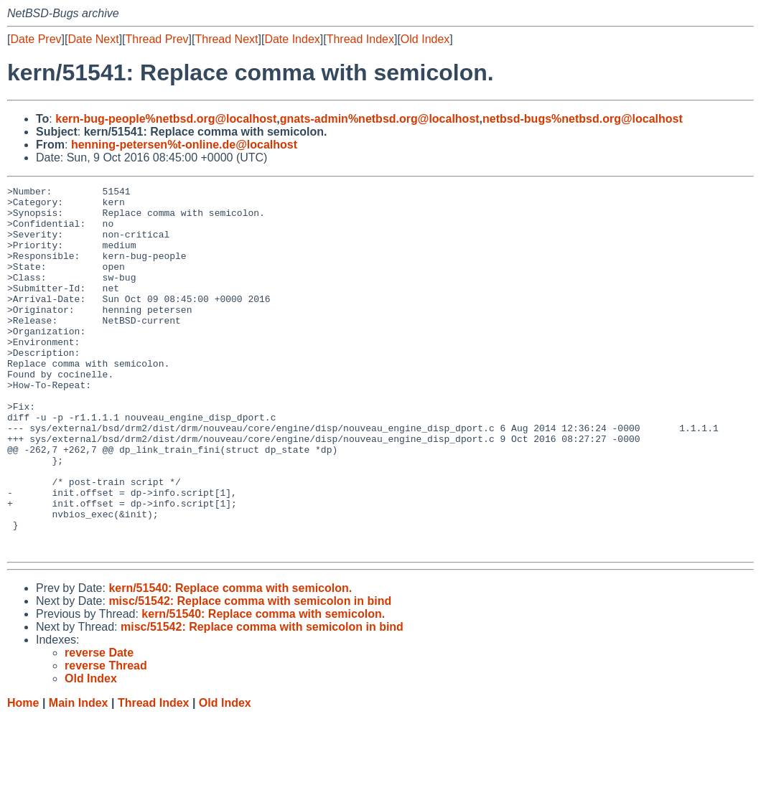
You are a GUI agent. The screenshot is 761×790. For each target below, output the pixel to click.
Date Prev (35, 39)
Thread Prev (157, 39)
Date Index (291, 39)
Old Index (425, 39)
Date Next (92, 39)
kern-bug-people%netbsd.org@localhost (165, 119)
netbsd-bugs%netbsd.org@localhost (582, 119)
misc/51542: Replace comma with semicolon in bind (249, 674)
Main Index (78, 776)
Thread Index (360, 39)
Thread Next (226, 39)
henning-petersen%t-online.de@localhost (184, 144)
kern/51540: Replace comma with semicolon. (230, 661)
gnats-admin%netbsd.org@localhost (380, 119)
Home (23, 776)
